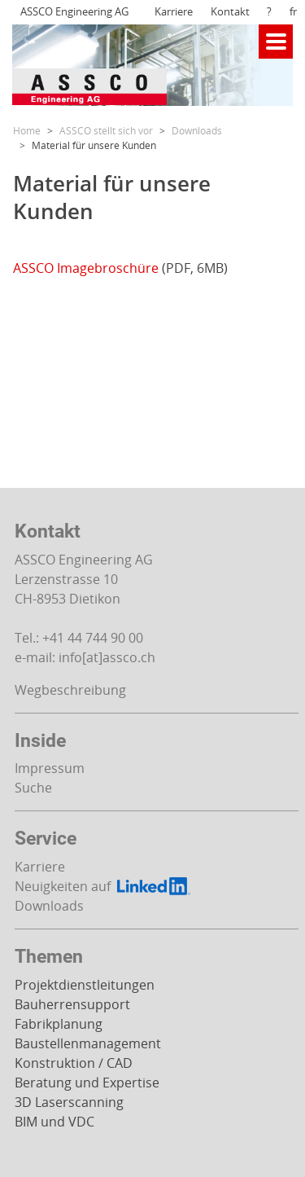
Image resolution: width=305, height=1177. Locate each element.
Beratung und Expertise (87, 1082)
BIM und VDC (54, 1122)
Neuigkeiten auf (104, 886)
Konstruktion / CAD (74, 1063)
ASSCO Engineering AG (74, 11)
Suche (33, 788)
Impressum (50, 768)
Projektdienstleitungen (85, 985)
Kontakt (230, 11)
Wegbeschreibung (70, 690)
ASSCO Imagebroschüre (86, 268)
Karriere (174, 11)
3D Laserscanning (69, 1102)
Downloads (49, 906)
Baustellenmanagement (88, 1043)
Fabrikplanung (58, 1024)
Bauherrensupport (72, 1004)
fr (293, 11)
